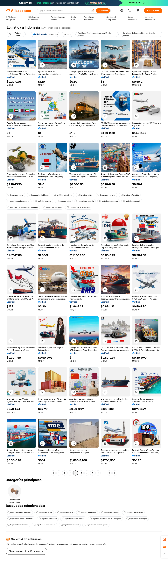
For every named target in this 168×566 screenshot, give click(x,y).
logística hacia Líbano (39, 195)
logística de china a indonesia (20, 519)
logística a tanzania (52, 207)
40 (109, 473)
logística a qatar (44, 512)
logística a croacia (110, 512)
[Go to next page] (114, 472)
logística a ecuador (87, 512)
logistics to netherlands (44, 525)
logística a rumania (106, 195)
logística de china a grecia (96, 525)
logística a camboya (108, 201)
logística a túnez (15, 195)
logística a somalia (132, 201)
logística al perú (65, 512)
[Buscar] (103, 10)
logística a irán (85, 195)
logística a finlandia (48, 519)
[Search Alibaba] (64, 10)
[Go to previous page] (53, 472)
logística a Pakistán (130, 195)
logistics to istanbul (70, 525)
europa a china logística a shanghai (22, 207)
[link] (164, 539)
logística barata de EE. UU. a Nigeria (105, 519)
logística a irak (64, 201)
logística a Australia (63, 195)
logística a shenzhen (133, 512)
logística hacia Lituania (18, 525)
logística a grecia (43, 201)
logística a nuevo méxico (73, 519)
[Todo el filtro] (16, 34)
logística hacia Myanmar (18, 201)
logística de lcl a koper (136, 519)
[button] (93, 10)
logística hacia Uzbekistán (78, 207)
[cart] (130, 11)
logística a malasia (85, 201)
